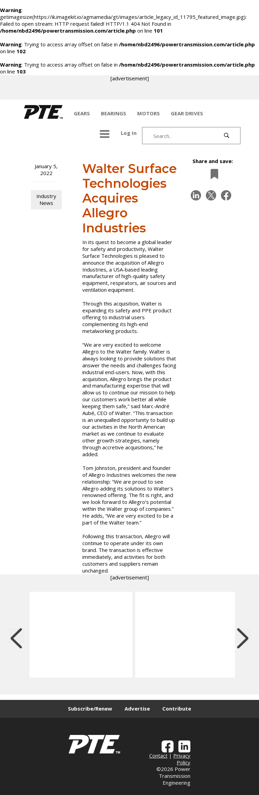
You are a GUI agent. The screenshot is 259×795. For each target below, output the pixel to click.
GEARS (82, 113)
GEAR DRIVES (187, 113)
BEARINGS (113, 113)
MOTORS (148, 113)
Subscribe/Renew (90, 708)
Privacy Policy (181, 759)
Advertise (137, 708)
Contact (158, 755)
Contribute (176, 708)
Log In (129, 132)
